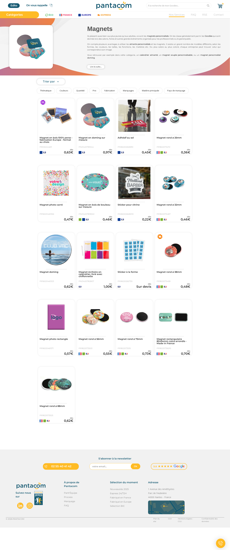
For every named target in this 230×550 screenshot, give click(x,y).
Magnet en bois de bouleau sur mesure (92, 210)
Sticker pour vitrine (130, 209)
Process (68, 519)
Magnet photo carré (52, 209)
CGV (165, 541)
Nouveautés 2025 (119, 511)
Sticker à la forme (129, 281)
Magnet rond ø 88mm (54, 424)
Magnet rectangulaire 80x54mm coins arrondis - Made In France (173, 355)
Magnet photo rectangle (55, 352)
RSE (204, 14)
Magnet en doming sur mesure (93, 139)
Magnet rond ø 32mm (170, 209)
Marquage (69, 523)
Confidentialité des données (211, 541)
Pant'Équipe (70, 515)
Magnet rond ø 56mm (93, 352)
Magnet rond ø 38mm (171, 281)
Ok (135, 488)
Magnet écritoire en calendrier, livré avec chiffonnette (92, 283)
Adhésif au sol (127, 138)
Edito (13, 5)
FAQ (193, 14)
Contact (219, 14)
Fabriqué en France (120, 519)
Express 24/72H (118, 515)
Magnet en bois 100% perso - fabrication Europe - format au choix (56, 140)
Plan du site (152, 541)
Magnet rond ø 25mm (170, 138)
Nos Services (177, 14)
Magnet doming (50, 281)
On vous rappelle (40, 5)
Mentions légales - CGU (182, 541)
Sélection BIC (117, 528)
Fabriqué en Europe (120, 524)
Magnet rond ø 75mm (132, 352)
